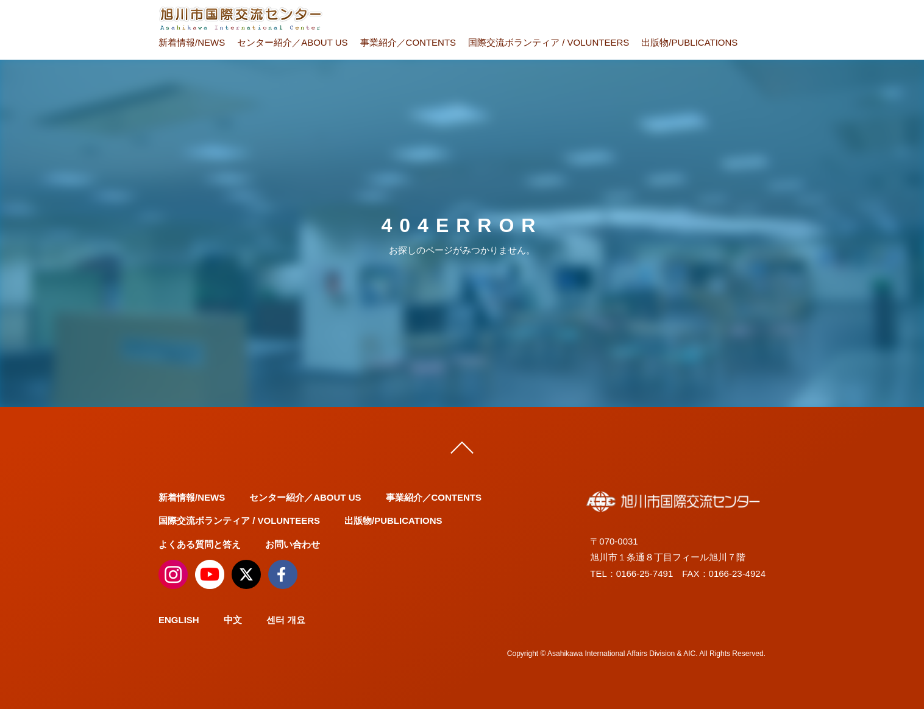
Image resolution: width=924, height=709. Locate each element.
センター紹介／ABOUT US (292, 42)
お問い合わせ (292, 544)
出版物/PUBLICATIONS (689, 42)
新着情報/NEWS (191, 42)
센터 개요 (285, 620)
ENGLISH (178, 620)
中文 (233, 620)
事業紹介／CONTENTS (408, 42)
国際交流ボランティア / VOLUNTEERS (548, 42)
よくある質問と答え (199, 544)
